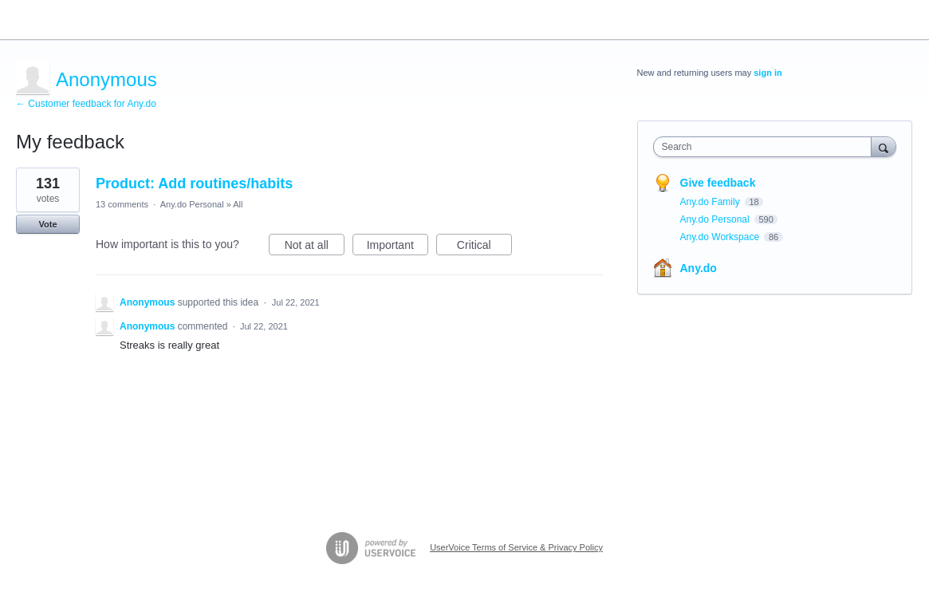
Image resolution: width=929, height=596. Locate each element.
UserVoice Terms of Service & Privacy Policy (516, 547)
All (237, 204)
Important (397, 247)
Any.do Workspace (721, 237)
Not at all (314, 247)
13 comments (122, 204)
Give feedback (718, 182)
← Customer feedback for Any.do (86, 103)
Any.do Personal (192, 204)
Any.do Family (711, 201)
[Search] (883, 146)
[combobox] (766, 146)
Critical (484, 247)
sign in (767, 72)
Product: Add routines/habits (194, 183)
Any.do (698, 268)
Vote (47, 224)
